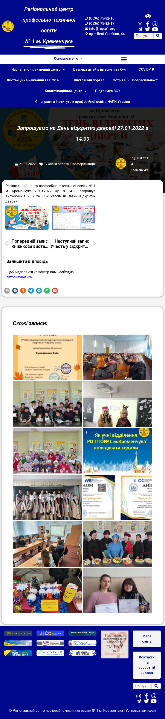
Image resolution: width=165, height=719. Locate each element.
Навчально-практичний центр (38, 69)
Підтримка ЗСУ (107, 91)
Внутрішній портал (89, 80)
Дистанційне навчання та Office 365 (35, 80)
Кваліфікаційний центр (66, 91)
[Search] (158, 36)
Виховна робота (56, 164)
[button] (124, 59)
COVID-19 (146, 69)
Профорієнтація (83, 164)
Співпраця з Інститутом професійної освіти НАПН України (82, 102)
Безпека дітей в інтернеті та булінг (101, 69)
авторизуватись (19, 277)
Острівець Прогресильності (136, 80)
